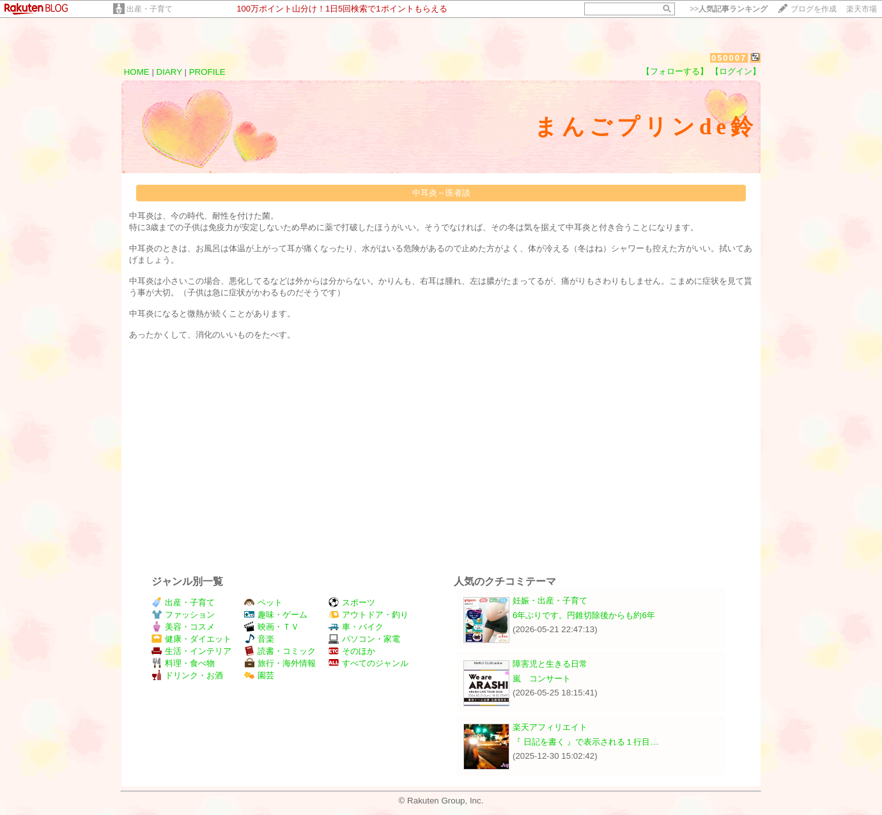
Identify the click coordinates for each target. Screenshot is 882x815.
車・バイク (356, 627)
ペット (263, 602)
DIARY (169, 72)
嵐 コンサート (542, 678)
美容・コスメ (183, 627)
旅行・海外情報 (280, 663)
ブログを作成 (814, 8)
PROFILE (207, 72)
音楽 (259, 639)
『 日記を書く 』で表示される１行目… (586, 742)
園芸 (259, 675)
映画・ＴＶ (271, 627)
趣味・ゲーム (275, 614)
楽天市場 (861, 8)
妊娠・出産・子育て (550, 600)
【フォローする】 (675, 71)
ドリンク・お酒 (187, 675)
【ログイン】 (736, 71)
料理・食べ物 (183, 663)
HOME (137, 72)
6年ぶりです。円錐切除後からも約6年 (584, 615)
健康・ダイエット (191, 639)
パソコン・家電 (364, 639)
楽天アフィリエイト (550, 727)
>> (729, 8)
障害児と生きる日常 (550, 664)
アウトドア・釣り (368, 614)
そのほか (352, 651)
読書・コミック (280, 651)
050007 (729, 58)
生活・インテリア (191, 651)
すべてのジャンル (368, 663)
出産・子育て (150, 8)
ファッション (183, 614)
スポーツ (352, 602)
